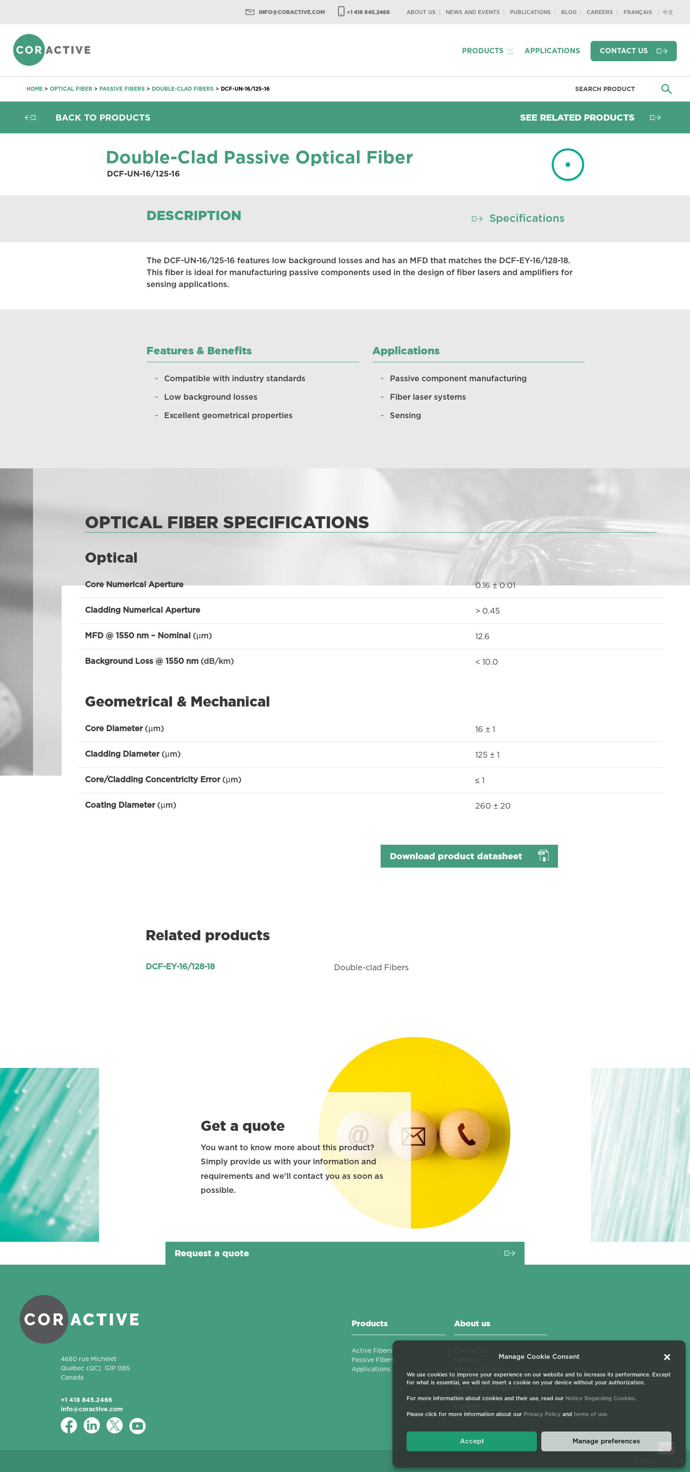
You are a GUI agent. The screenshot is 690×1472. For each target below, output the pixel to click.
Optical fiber (71, 88)
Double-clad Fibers (183, 88)
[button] (667, 1357)
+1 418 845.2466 (368, 12)
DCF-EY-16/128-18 (180, 967)
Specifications (527, 218)
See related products (577, 117)
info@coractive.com (292, 12)
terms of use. (591, 1414)
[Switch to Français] (638, 12)
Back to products (102, 117)
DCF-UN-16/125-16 (245, 88)
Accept (472, 1441)
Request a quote (212, 1253)
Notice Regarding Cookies (600, 1398)
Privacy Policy (542, 1414)
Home (34, 88)
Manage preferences (606, 1441)
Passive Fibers (122, 88)
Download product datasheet (456, 856)
